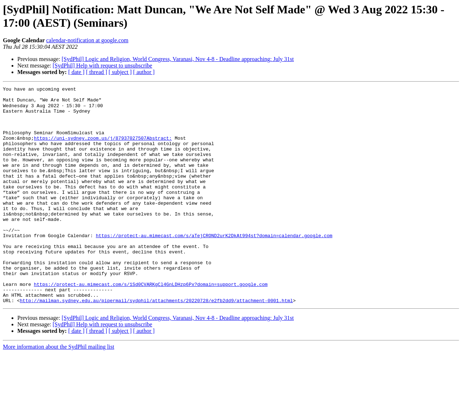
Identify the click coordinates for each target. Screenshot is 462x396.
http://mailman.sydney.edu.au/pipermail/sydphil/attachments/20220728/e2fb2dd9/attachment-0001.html (156, 343)
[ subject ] (120, 72)
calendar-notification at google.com (87, 40)
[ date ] (76, 72)
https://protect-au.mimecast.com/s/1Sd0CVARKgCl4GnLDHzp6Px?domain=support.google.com (150, 324)
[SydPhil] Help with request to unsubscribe (102, 65)
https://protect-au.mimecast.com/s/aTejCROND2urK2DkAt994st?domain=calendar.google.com (214, 265)
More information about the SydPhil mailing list (58, 390)
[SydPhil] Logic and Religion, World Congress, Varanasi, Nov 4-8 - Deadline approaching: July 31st (178, 59)
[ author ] (144, 72)
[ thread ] (96, 72)
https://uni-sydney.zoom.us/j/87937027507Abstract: (103, 148)
